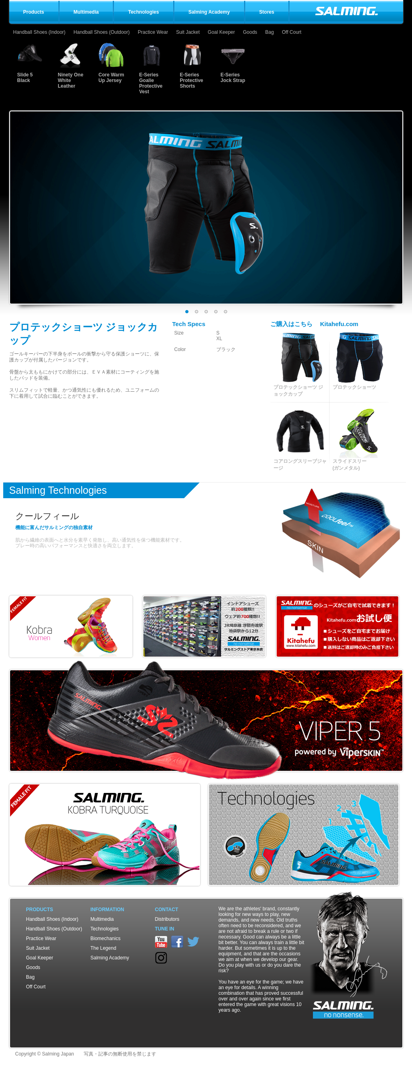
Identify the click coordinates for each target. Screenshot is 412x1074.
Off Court (291, 32)
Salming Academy (110, 958)
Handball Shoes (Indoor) (39, 32)
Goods (250, 32)
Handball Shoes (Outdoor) (102, 32)
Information (107, 909)
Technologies (105, 929)
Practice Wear (153, 32)
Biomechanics (106, 938)
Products (39, 909)
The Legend (103, 948)
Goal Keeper (221, 32)
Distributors (167, 919)
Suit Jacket (188, 32)
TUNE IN (164, 929)
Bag (269, 32)
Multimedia (102, 919)
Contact (166, 909)
